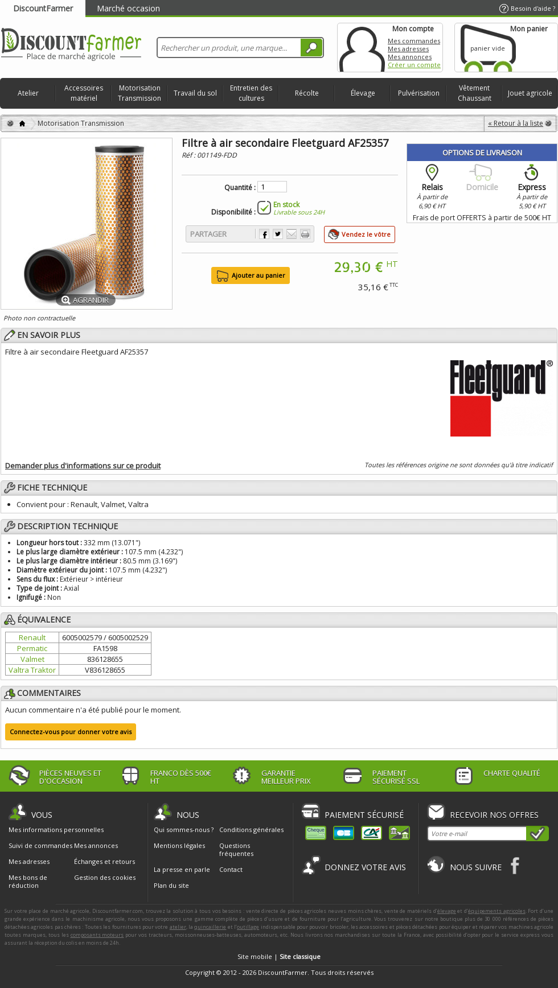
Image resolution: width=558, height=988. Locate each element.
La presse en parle (182, 869)
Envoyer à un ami (291, 234)
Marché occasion (128, 8)
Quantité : (240, 187)
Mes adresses (408, 48)
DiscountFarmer (43, 8)
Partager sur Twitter (278, 234)
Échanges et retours (104, 862)
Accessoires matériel (83, 93)
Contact (231, 869)
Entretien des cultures (251, 93)
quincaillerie (210, 927)
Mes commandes (414, 40)
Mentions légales (179, 845)
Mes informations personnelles (56, 830)
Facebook (516, 865)
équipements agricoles (497, 911)
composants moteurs (97, 934)
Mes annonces (410, 56)
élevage (446, 911)
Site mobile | (279, 956)
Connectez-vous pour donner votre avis (71, 731)
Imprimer (305, 234)
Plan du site (171, 885)
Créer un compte (414, 64)
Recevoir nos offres (494, 814)
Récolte (307, 93)
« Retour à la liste (515, 123)
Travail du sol (195, 93)
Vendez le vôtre (366, 234)
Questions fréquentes (236, 849)
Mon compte (362, 47)
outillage (248, 927)
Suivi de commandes (40, 846)
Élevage (363, 93)
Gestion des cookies (105, 878)
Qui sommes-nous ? (184, 829)
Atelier (28, 93)
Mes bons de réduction (28, 882)
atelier (178, 927)
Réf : (189, 155)
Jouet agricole (530, 93)
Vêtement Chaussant (474, 93)
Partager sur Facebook (264, 234)
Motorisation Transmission (139, 93)
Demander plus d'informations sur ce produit (83, 465)
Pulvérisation (419, 93)
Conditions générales (251, 829)
